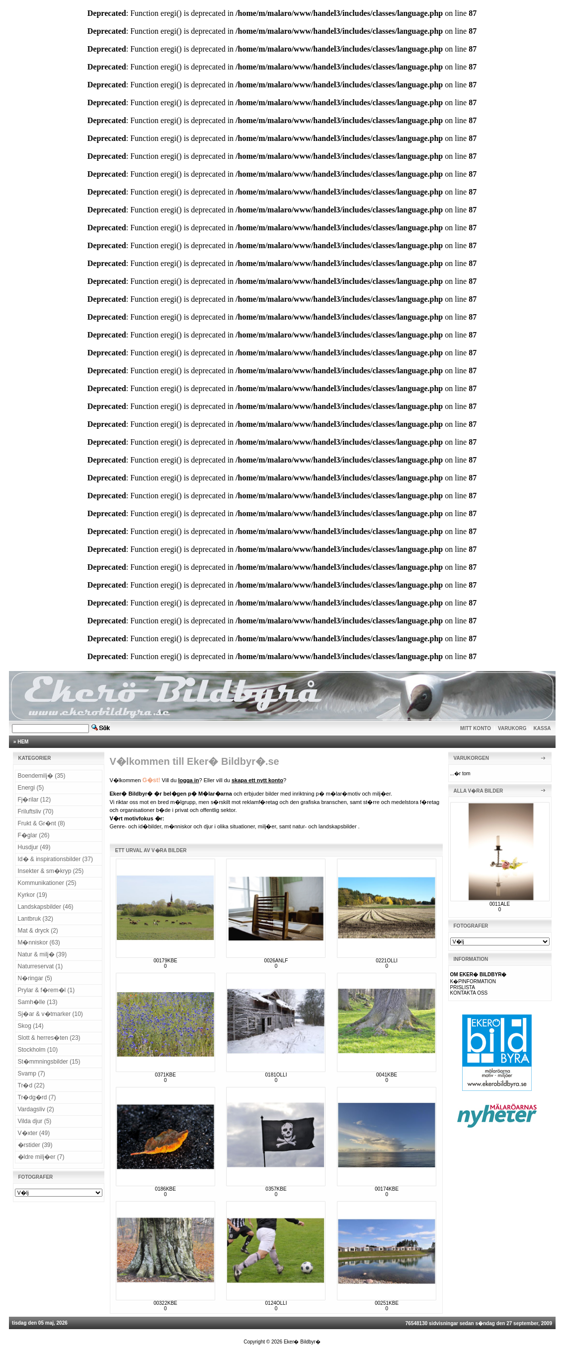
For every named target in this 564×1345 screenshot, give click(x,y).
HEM (22, 741)
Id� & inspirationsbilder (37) (55, 859)
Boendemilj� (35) (42, 775)
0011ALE (499, 904)
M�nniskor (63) (39, 942)
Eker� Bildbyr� (302, 1342)
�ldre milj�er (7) (41, 1156)
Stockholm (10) (38, 1049)
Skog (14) (31, 1025)
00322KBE (165, 1303)
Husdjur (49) (34, 847)
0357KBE (275, 1189)
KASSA (542, 728)
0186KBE (165, 1189)
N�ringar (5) (35, 978)
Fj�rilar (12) (34, 799)
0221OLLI (387, 960)
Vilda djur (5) (35, 1121)
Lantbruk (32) (35, 918)
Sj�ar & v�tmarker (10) (50, 1013)
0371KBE (165, 1074)
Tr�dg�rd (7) (37, 1097)
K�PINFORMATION (473, 981)
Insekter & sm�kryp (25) (51, 871)
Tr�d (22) (31, 1085)
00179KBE (165, 960)
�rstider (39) (35, 1145)
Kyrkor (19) (32, 894)
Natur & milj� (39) (42, 954)
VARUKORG (512, 728)
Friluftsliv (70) (36, 811)
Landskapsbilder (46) (46, 906)
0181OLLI (276, 1074)
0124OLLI (276, 1303)
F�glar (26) (34, 835)
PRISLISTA (462, 987)
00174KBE (387, 1189)
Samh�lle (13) (38, 1002)
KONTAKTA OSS (469, 993)
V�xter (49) (34, 1133)
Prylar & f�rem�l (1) (46, 990)
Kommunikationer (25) (47, 882)
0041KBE (386, 1074)
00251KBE (387, 1303)
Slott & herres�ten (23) (49, 1037)
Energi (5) (31, 787)
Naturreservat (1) (40, 966)
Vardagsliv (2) (36, 1109)
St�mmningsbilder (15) (49, 1061)
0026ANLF (276, 960)
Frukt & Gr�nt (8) (41, 823)
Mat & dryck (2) (38, 930)
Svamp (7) (31, 1073)
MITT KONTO (475, 728)
